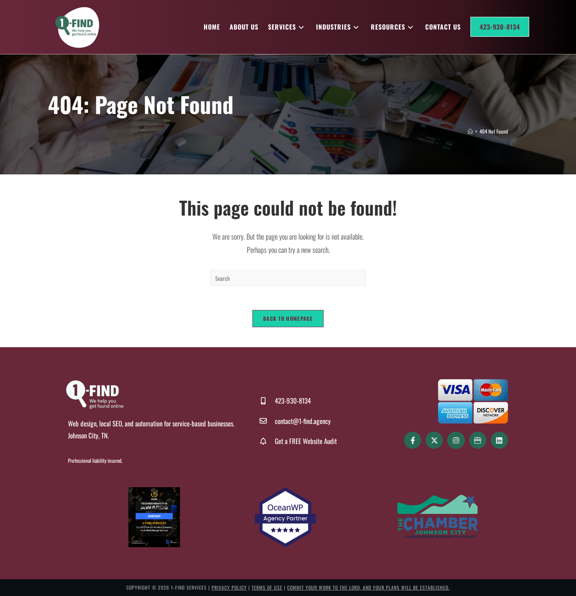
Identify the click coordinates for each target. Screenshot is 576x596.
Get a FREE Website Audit (306, 441)
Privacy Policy (229, 587)
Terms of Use (267, 587)
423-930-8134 (293, 401)
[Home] (470, 131)
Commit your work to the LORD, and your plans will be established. (368, 587)
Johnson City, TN (88, 435)
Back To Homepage (288, 318)
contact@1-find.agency (303, 421)
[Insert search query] (288, 278)
